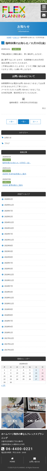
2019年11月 (9, 280)
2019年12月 (9, 275)
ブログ (7, 143)
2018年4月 (8, 327)
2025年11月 (9, 205)
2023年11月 (9, 240)
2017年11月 (9, 344)
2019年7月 (8, 286)
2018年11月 (9, 303)
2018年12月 (9, 298)
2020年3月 (8, 269)
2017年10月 (9, 350)
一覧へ (23, 122)
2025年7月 (8, 211)
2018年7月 (8, 321)
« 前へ (11, 122)
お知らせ (7, 138)
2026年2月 (8, 199)
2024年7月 (8, 234)
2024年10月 (9, 228)
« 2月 (3, 385)
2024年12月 (9, 222)
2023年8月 (8, 246)
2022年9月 (8, 257)
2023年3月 (8, 251)
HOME (9, 37)
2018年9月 (8, 309)
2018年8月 (8, 315)
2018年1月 (8, 332)
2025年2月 (8, 217)
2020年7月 (8, 263)
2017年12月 (9, 338)
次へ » (35, 122)
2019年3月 (8, 292)
